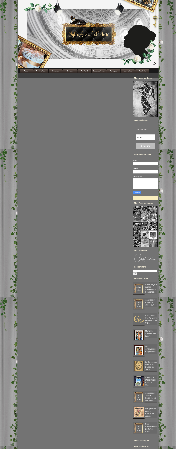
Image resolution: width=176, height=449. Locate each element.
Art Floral (84, 71)
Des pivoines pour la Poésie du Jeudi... (150, 412)
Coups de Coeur (99, 71)
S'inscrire (145, 146)
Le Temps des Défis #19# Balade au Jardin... (151, 366)
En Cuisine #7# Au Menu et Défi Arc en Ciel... (151, 319)
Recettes (55, 71)
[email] (145, 137)
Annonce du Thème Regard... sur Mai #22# (150, 396)
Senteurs (70, 71)
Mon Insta (142, 71)
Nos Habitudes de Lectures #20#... (151, 427)
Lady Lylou (128, 71)
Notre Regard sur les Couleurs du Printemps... (151, 288)
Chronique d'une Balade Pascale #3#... (150, 381)
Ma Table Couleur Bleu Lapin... (150, 333)
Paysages (113, 71)
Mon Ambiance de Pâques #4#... (151, 348)
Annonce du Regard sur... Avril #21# (150, 302)
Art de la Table (41, 71)
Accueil (26, 71)
